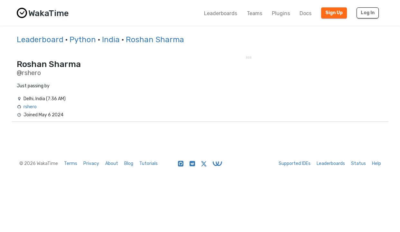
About (111, 163)
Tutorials (148, 163)
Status (358, 163)
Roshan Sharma (155, 39)
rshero (30, 107)
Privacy (91, 163)
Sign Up (334, 12)
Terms (70, 163)
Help (376, 163)
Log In (368, 12)
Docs (306, 13)
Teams (254, 13)
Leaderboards (220, 13)
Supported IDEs (295, 163)
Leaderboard (40, 39)
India (111, 39)
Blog (128, 163)
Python (83, 39)
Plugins (281, 13)
